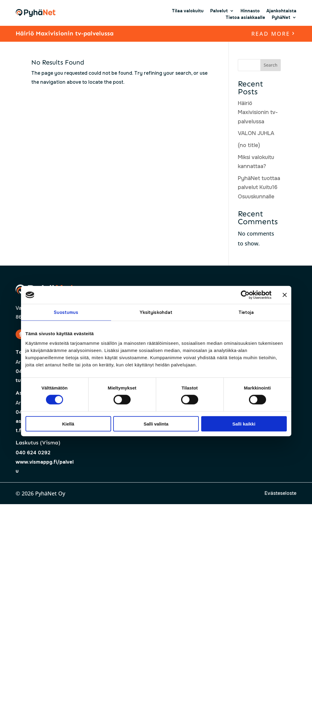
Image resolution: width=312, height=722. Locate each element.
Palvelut (219, 11)
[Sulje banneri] (285, 295)
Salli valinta (156, 423)
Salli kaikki (244, 423)
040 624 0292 (33, 453)
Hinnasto (250, 11)
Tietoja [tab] (246, 312)
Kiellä (68, 423)
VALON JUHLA (256, 133)
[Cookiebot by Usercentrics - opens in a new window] (245, 294)
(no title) (249, 145)
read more (270, 33)
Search (270, 65)
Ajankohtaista (281, 11)
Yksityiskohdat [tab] (156, 312)
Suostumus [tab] (66, 312)
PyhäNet (281, 17)
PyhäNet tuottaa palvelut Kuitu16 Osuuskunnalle (259, 187)
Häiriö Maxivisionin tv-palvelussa (65, 33)
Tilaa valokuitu (188, 11)
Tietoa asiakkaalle (245, 17)
